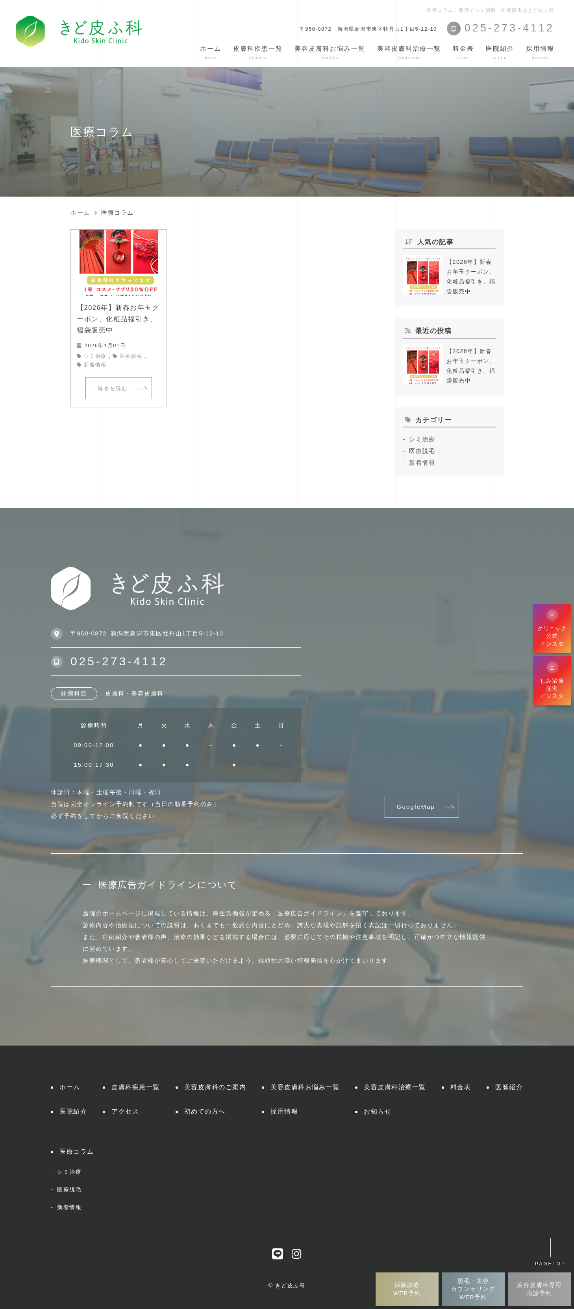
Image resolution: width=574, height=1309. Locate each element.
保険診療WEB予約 (407, 1288)
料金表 (463, 52)
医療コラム (76, 1151)
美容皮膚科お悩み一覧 (304, 1087)
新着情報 (95, 365)
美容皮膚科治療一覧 (395, 1087)
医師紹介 (509, 1087)
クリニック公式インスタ (552, 627)
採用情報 (540, 52)
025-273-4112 (119, 661)
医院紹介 (73, 1111)
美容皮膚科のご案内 (215, 1087)
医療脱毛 (131, 356)
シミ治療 (95, 356)
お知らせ (377, 1111)
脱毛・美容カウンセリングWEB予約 (473, 1289)
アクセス (125, 1111)
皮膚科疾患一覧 (135, 1087)
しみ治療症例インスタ (552, 680)
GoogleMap (416, 806)
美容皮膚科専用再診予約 (539, 1288)
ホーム (210, 52)
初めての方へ (205, 1111)
